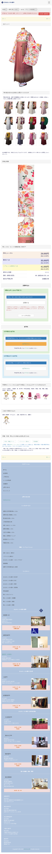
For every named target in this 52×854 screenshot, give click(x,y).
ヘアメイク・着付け (24, 441)
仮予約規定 (26, 348)
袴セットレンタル (14, 444)
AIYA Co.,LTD (27, 849)
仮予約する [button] (26, 344)
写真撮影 (35, 441)
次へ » (4, 18)
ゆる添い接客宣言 (44, 14)
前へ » (48, 18)
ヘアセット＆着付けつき (10, 266)
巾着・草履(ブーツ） (9, 441)
